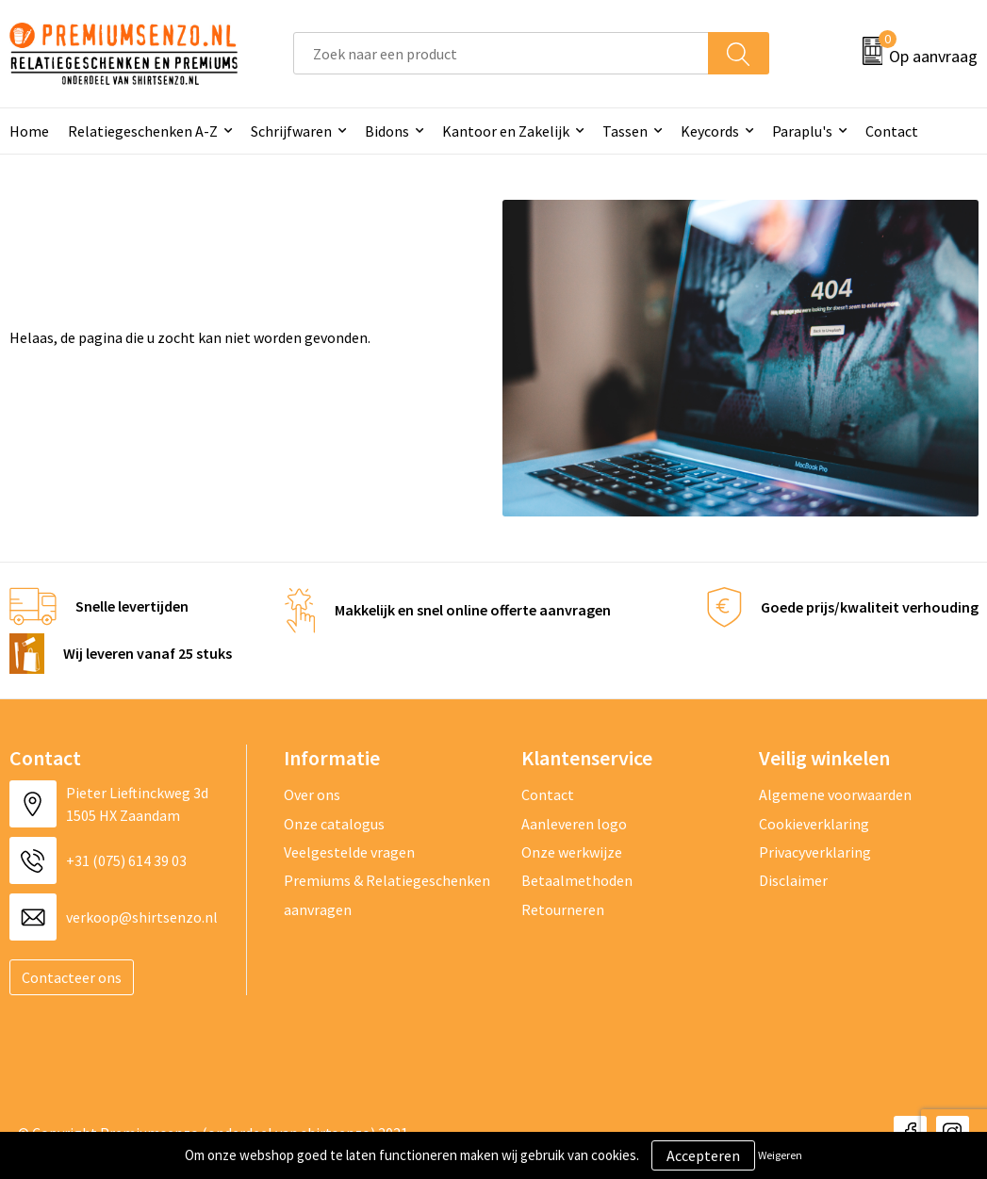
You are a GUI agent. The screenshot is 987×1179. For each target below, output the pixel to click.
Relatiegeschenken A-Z (143, 131)
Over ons (312, 794)
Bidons (387, 131)
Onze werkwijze (571, 852)
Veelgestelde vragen (349, 852)
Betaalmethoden (577, 880)
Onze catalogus (334, 823)
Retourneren (562, 909)
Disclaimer (793, 880)
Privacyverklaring (815, 852)
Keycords (710, 131)
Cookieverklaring (814, 823)
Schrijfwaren (291, 131)
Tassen (625, 131)
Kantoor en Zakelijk (505, 131)
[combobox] (501, 53)
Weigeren (780, 1155)
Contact (891, 131)
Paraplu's (802, 131)
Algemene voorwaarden (835, 794)
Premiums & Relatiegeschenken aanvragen (387, 894)
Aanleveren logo (574, 823)
